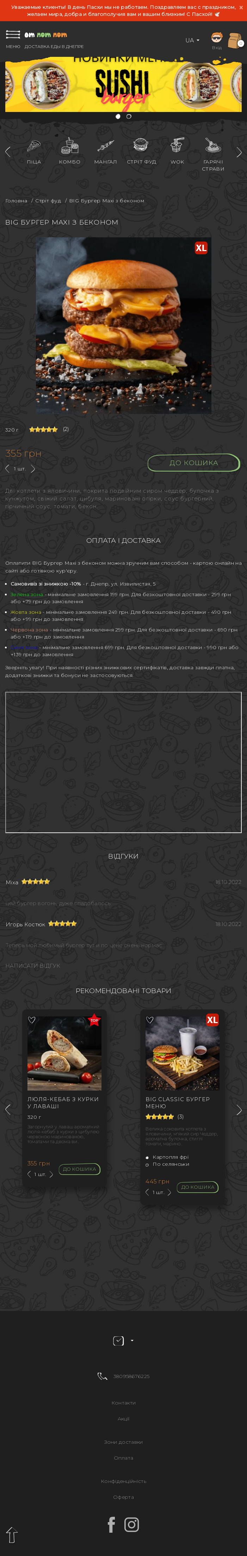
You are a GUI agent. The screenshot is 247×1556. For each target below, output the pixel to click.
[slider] (43, 429)
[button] (119, 117)
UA (190, 40)
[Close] (241, 8)
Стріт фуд (141, 162)
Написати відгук (32, 965)
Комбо (69, 162)
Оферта (123, 1497)
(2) (66, 429)
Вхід (217, 40)
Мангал (105, 162)
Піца (34, 162)
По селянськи (167, 1163)
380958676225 (131, 1376)
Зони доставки (123, 1442)
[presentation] (7, 152)
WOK (177, 162)
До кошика (194, 463)
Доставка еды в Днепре (54, 46)
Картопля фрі (167, 1156)
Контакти (123, 1403)
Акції (124, 1418)
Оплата (124, 1458)
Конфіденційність (123, 1481)
